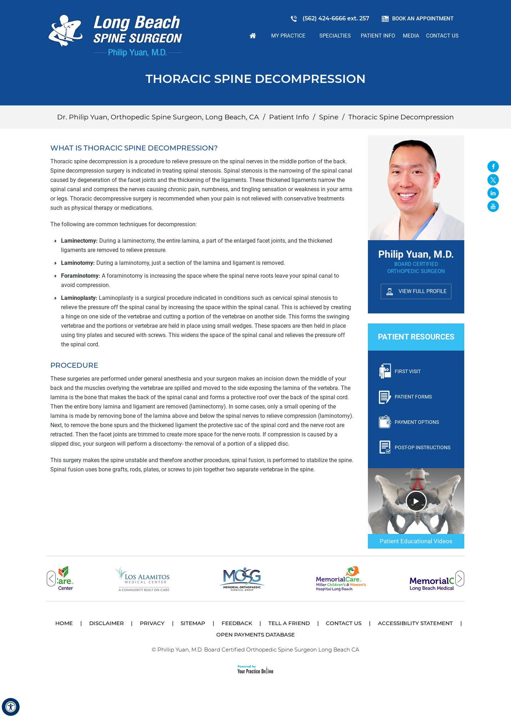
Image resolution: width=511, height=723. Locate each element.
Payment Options (417, 422)
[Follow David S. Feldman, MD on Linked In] (493, 193)
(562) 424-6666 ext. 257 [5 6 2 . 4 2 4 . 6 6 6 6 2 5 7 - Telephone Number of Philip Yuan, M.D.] (336, 18)
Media (411, 36)
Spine (328, 117)
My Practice (288, 36)
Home (253, 36)
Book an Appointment (423, 18)
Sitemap (193, 623)
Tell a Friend (289, 623)
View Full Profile (423, 291)
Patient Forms (413, 397)
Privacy (152, 623)
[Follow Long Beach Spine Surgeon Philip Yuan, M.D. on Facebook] (493, 166)
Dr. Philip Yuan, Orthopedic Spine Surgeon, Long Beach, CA (158, 117)
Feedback (237, 623)
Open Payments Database (255, 634)
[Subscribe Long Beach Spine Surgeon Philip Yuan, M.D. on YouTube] (493, 206)
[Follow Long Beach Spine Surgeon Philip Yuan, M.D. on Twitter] (493, 179)
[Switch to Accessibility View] (11, 707)
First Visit (408, 371)
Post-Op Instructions (422, 447)
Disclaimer (106, 623)
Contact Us (442, 36)
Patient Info (378, 36)
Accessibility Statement (415, 623)
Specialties (335, 36)
